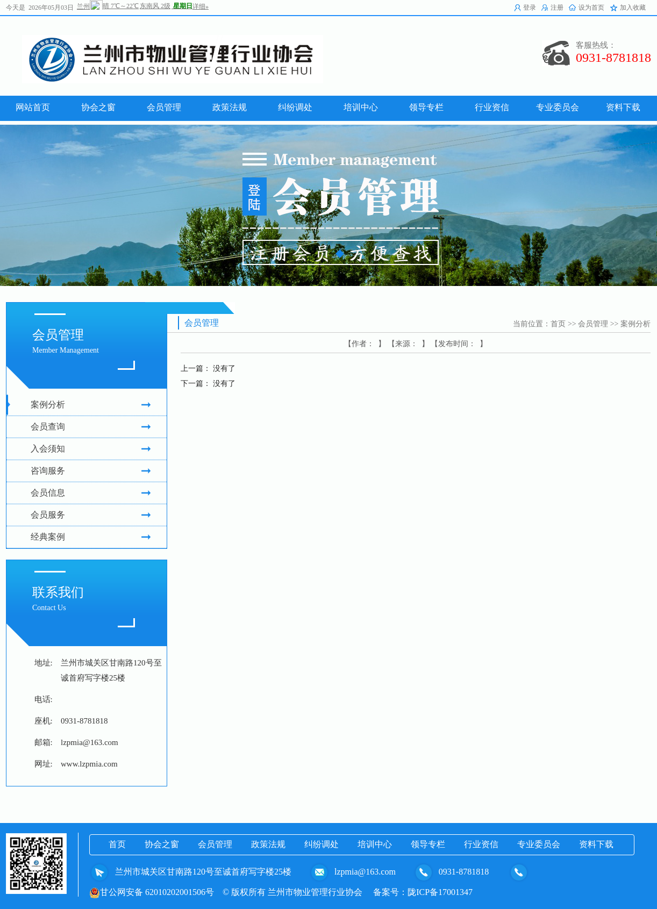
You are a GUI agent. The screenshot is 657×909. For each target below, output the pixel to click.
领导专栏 (428, 844)
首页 (558, 324)
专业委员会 (538, 844)
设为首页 (591, 7)
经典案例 (91, 537)
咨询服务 (91, 471)
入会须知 (91, 449)
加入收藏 (633, 7)
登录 (529, 7)
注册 (557, 7)
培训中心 (375, 844)
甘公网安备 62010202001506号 (151, 892)
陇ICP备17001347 (440, 892)
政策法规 (268, 844)
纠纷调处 (321, 844)
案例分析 (91, 405)
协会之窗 (162, 844)
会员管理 (593, 324)
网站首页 (33, 107)
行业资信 (481, 844)
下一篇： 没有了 (208, 384)
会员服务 (91, 515)
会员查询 (91, 427)
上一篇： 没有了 (208, 368)
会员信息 (91, 493)
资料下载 (596, 844)
